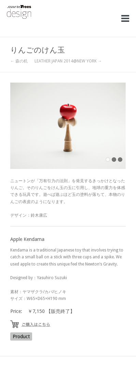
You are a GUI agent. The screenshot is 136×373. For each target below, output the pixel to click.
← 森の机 (19, 61)
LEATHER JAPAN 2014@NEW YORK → (68, 61)
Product (21, 336)
